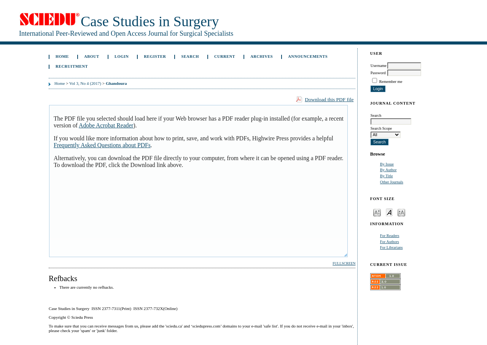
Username (379, 66)
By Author (388, 170)
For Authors (389, 242)
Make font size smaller (377, 212)
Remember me (390, 81)
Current (224, 56)
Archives (261, 56)
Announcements (308, 56)
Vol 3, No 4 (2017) (85, 83)
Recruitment (72, 66)
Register (155, 56)
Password (378, 73)
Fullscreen (344, 264)
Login (122, 56)
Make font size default (389, 212)
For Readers (389, 236)
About (91, 56)
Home (62, 56)
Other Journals (391, 182)
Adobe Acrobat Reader (106, 125)
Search (190, 56)
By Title (386, 176)
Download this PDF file (329, 99)
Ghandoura (116, 83)
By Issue (387, 164)
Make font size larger (401, 212)
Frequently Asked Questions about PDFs (102, 145)
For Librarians (391, 247)
